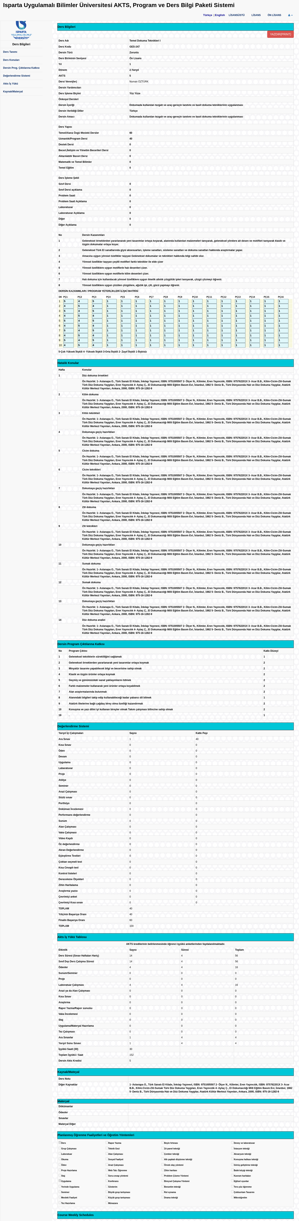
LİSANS (256, 15)
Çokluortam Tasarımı (244, 1192)
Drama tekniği (171, 1198)
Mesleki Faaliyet (69, 1198)
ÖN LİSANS (274, 15)
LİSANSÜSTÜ (237, 15)
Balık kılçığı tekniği (243, 1170)
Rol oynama (170, 1192)
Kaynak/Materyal (13, 91)
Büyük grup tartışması (119, 1192)
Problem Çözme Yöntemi (176, 1176)
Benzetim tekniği (172, 1187)
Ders (63, 1143)
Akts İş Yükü (10, 83)
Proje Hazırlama (69, 1170)
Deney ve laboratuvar (244, 1143)
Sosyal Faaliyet (115, 1159)
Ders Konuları (11, 60)
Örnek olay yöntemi (173, 1165)
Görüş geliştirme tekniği (245, 1165)
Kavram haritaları (242, 1176)
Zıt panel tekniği (172, 1149)
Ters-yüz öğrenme (242, 1187)
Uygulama (66, 1181)
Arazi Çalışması (116, 1165)
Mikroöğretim (240, 1198)
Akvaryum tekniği (242, 1154)
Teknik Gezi (114, 1149)
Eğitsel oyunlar (241, 1181)
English (220, 15)
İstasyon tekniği (242, 1149)
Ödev (63, 1165)
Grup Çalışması (68, 1149)
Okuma (64, 1159)
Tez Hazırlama (68, 1203)
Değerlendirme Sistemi (16, 75)
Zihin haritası (170, 1170)
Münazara (113, 1203)
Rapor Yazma (114, 1143)
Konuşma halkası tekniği (246, 1159)
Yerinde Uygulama (70, 1187)
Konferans (113, 1181)
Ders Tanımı (10, 51)
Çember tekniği (171, 1154)
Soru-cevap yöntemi (118, 1176)
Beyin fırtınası (171, 1143)
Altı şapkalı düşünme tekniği (178, 1159)
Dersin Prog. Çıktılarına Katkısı (21, 67)
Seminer (65, 1192)
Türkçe (207, 15)
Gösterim (112, 1187)
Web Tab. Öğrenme (117, 1170)
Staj (63, 1176)
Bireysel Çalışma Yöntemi (176, 1181)
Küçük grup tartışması (119, 1198)
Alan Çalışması (115, 1154)
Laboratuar (66, 1154)
